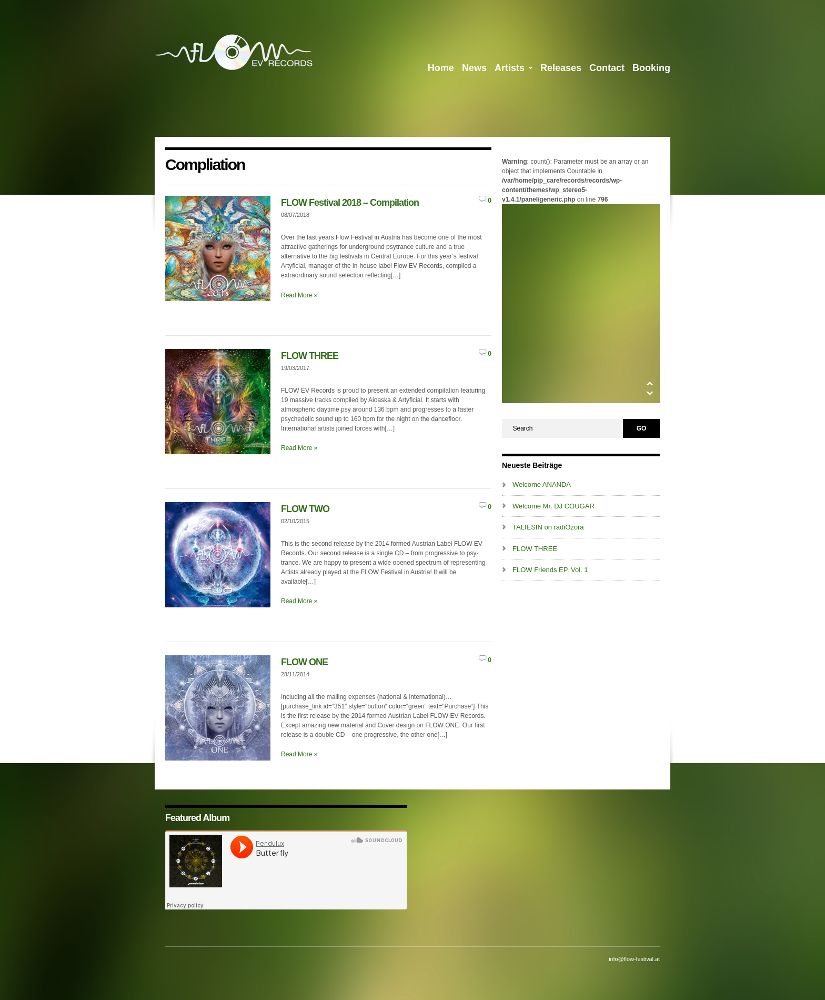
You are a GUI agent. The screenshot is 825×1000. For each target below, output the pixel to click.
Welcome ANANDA (541, 484)
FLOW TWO (305, 509)
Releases (560, 68)
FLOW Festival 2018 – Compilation (350, 202)
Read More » (299, 295)
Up (649, 383)
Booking (651, 68)
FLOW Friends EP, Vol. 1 (550, 570)
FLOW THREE (309, 356)
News (474, 68)
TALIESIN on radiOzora (548, 527)
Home (441, 68)
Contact (607, 68)
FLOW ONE (304, 662)
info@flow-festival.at (634, 959)
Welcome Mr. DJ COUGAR (553, 506)
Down (649, 393)
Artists (513, 70)
